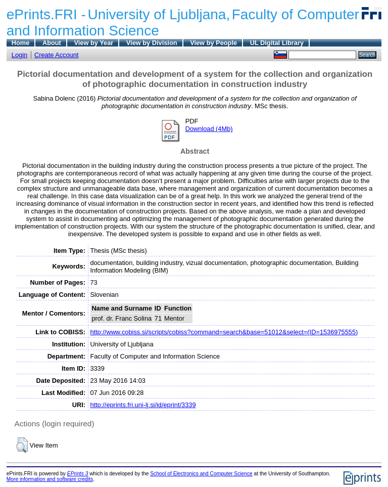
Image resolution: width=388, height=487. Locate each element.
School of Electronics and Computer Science (201, 473)
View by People (213, 43)
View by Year (93, 43)
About (51, 43)
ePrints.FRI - (46, 14)
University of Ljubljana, (159, 14)
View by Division (151, 43)
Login (19, 55)
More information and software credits (50, 479)
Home (21, 43)
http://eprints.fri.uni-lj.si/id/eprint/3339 (143, 405)
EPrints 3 (77, 473)
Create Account (56, 55)
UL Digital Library (277, 43)
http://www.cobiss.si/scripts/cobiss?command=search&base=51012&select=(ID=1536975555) (224, 332)
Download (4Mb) (209, 128)
